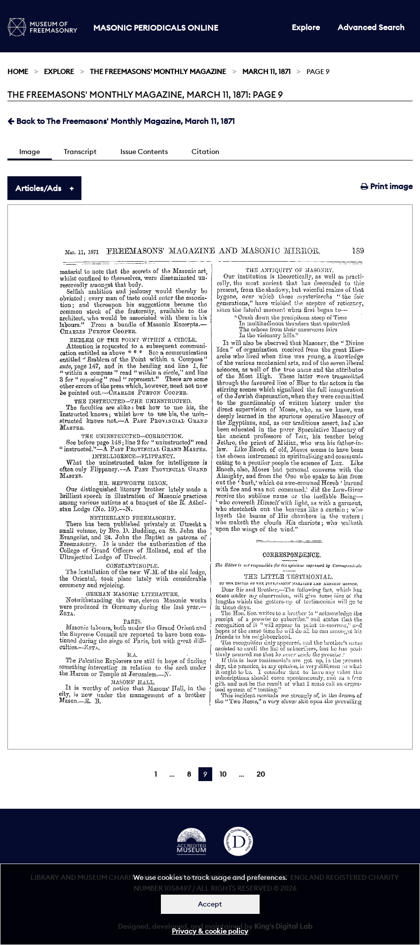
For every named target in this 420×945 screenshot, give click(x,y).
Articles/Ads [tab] (38, 188)
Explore (306, 27)
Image (29, 151)
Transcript (80, 151)
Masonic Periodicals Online (155, 28)
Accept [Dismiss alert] (210, 904)
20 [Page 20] (261, 774)
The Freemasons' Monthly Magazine (158, 71)
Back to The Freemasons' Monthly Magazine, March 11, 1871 (121, 121)
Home (17, 71)
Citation (205, 151)
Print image (387, 186)
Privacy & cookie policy (210, 931)
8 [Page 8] (189, 774)
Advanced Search (371, 27)
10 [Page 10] (223, 774)
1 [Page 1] (155, 774)
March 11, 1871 (266, 71)
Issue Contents (144, 151)
